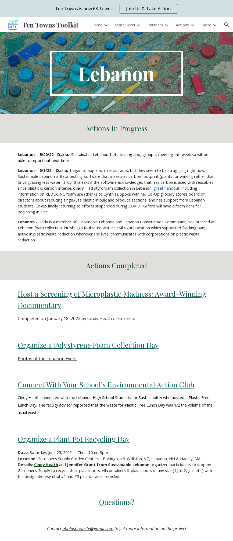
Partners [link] (155, 24)
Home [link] (96, 24)
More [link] (206, 24)
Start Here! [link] (125, 24)
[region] (116, 8)
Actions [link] (182, 24)
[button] (226, 24)
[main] (116, 73)
